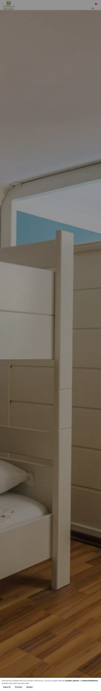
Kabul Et (6, 687)
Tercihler (18, 687)
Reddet (29, 687)
